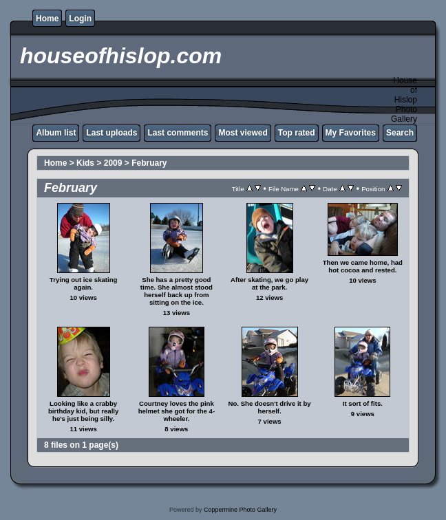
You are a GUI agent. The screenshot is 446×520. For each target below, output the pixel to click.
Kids (85, 163)
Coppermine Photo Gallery (240, 509)
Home (47, 18)
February (149, 163)
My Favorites (351, 133)
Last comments (177, 133)
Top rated (296, 133)
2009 (113, 163)
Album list (56, 133)
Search (400, 133)
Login (80, 18)
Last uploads (111, 133)
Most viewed (242, 133)
